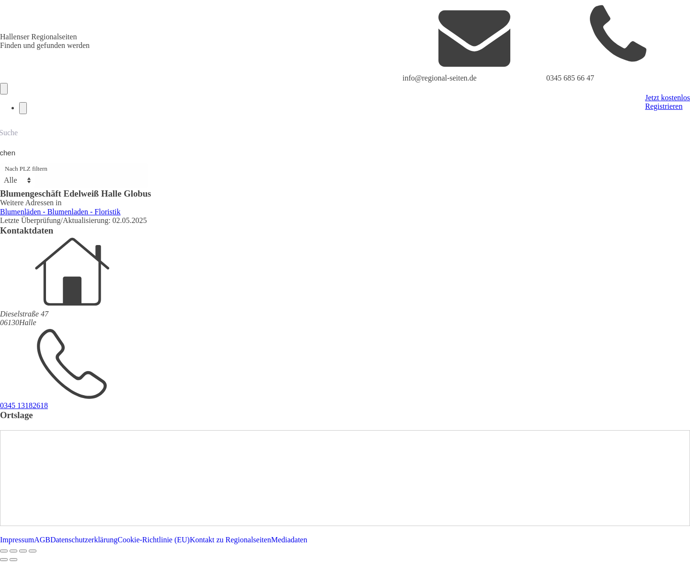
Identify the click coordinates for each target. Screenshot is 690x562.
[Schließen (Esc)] (32, 551)
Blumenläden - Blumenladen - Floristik (60, 212)
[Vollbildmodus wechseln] (13, 551)
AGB (42, 540)
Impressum (17, 540)
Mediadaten (289, 540)
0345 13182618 (24, 405)
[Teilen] (23, 551)
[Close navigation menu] (23, 108)
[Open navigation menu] (4, 88)
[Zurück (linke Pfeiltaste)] (4, 559)
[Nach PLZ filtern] (17, 180)
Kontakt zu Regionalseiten (230, 540)
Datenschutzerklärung (83, 540)
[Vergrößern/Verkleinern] (4, 551)
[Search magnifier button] (10, 153)
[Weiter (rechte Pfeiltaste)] (13, 559)
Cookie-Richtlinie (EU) (153, 540)
